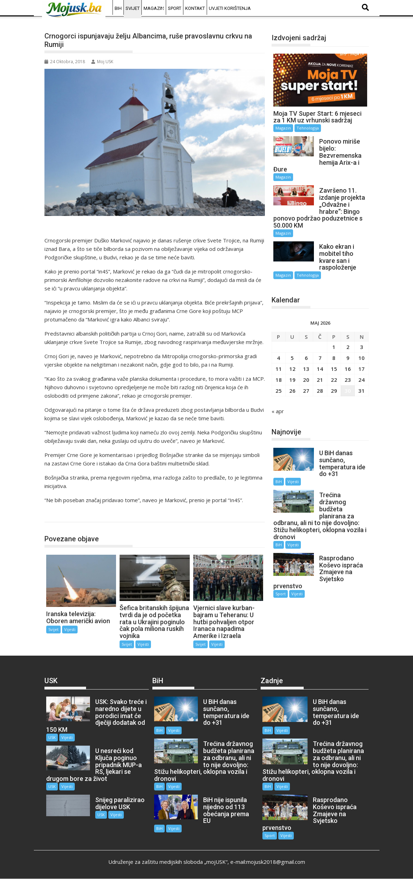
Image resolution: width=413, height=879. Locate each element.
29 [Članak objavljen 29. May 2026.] (334, 390)
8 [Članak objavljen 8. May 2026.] (333, 357)
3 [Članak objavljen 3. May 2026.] (361, 346)
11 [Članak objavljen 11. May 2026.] (278, 368)
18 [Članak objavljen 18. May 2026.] (278, 379)
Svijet (133, 8)
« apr (278, 411)
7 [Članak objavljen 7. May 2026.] (320, 357)
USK (52, 737)
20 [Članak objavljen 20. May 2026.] (306, 379)
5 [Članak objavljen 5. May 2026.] (292, 357)
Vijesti (69, 629)
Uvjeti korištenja (230, 8)
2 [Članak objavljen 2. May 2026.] (348, 346)
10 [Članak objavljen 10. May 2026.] (361, 357)
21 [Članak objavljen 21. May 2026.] (320, 379)
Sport (174, 8)
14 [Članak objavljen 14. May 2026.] (320, 368)
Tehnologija (308, 128)
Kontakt (195, 8)
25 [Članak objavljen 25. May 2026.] (278, 390)
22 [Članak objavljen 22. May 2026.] (334, 379)
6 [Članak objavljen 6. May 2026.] (306, 357)
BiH (118, 8)
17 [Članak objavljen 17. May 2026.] (361, 368)
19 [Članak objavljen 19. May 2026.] (292, 379)
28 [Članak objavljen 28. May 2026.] (320, 390)
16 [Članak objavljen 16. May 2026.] (348, 368)
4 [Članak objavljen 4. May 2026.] (278, 357)
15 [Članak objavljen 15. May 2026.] (334, 368)
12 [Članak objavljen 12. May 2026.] (292, 368)
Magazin (154, 8)
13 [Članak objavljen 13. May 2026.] (306, 368)
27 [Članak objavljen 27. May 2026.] (306, 390)
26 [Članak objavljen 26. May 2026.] (292, 390)
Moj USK (102, 62)
